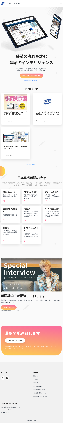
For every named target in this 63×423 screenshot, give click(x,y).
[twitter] (3, 378)
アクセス (35, 383)
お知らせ (35, 379)
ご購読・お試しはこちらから (15, 340)
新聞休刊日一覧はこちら (31, 81)
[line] (7, 378)
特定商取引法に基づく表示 (40, 396)
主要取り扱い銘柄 (37, 386)
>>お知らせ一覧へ (31, 165)
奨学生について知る (9, 307)
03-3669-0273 (5, 413)
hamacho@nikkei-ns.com (8, 410)
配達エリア (36, 376)
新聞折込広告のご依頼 (39, 389)
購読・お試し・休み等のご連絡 (31, 76)
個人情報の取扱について (39, 393)
